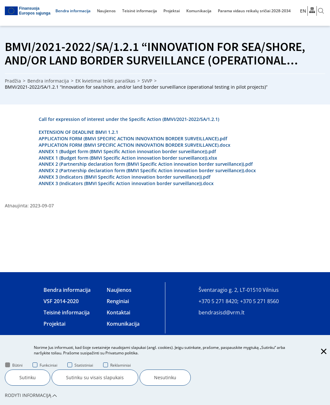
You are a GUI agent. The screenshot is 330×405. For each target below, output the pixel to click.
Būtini (14, 365)
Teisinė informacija (139, 11)
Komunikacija (198, 11)
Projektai (171, 11)
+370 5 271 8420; (218, 301)
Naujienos (106, 11)
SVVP (147, 81)
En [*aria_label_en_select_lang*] (303, 11)
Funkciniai (45, 365)
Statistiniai (80, 365)
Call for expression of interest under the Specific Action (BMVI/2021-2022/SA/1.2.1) (129, 119)
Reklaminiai (117, 365)
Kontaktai (118, 312)
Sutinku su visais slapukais (95, 377)
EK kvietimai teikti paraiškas (105, 81)
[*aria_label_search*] (321, 11)
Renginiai (118, 301)
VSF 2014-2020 (61, 301)
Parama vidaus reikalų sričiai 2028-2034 (254, 11)
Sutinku (27, 377)
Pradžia (13, 81)
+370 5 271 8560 (259, 301)
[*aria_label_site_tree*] (312, 10)
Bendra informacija (73, 11)
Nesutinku (165, 377)
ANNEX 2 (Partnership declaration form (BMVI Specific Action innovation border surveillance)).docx (147, 170)
